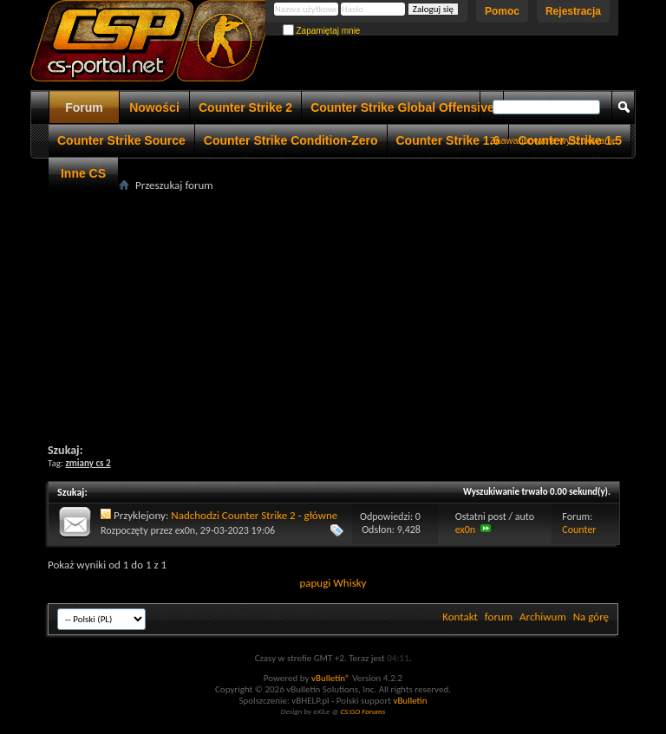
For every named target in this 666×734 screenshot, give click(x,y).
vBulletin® (330, 678)
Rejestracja (573, 11)
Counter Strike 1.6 (448, 140)
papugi (314, 582)
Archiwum (542, 616)
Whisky (349, 582)
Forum (84, 107)
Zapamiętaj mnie (322, 31)
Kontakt (460, 616)
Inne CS (83, 173)
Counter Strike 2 (245, 107)
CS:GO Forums (362, 711)
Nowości (154, 107)
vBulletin (410, 700)
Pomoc (502, 11)
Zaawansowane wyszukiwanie (553, 140)
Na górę (591, 616)
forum (499, 616)
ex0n (185, 530)
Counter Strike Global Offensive (402, 107)
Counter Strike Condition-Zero (291, 140)
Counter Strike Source (121, 140)
